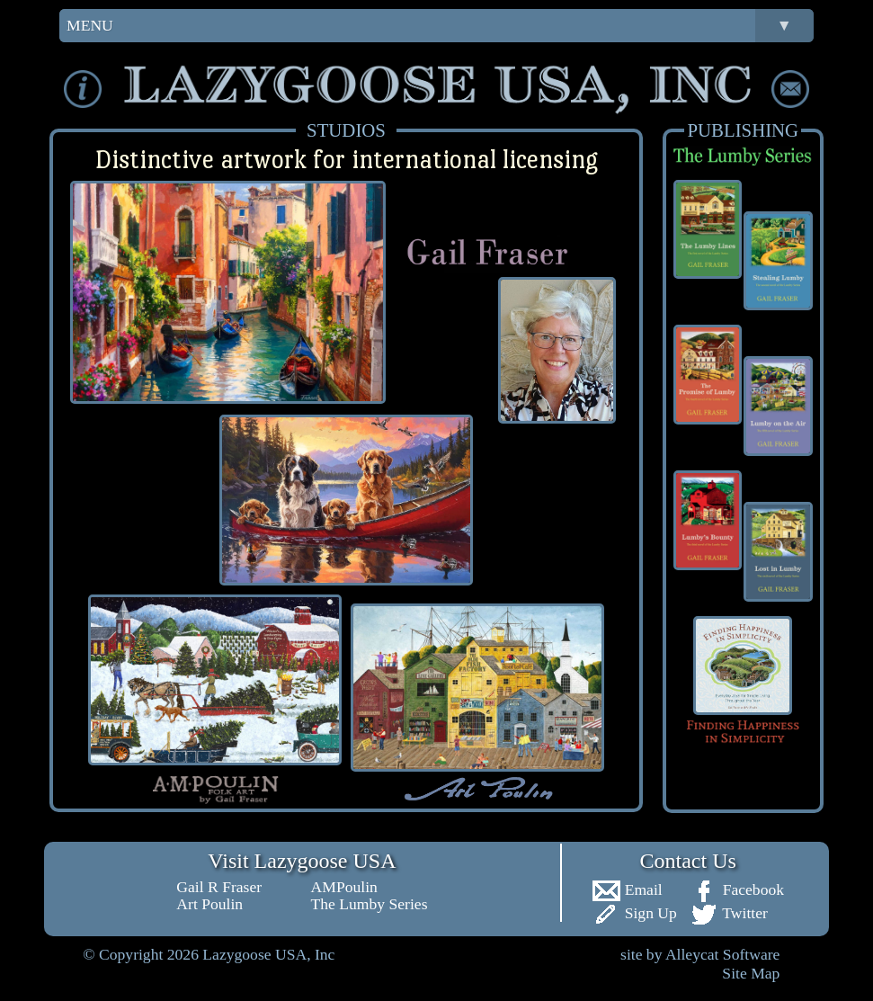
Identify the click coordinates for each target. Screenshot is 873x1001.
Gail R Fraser (219, 887)
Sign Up (634, 913)
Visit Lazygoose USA (302, 860)
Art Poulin (209, 904)
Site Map (750, 973)
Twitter (729, 913)
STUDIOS (346, 130)
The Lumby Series (369, 904)
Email (627, 889)
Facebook (737, 889)
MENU (440, 25)
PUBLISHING (742, 130)
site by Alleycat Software (699, 954)
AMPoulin (344, 887)
